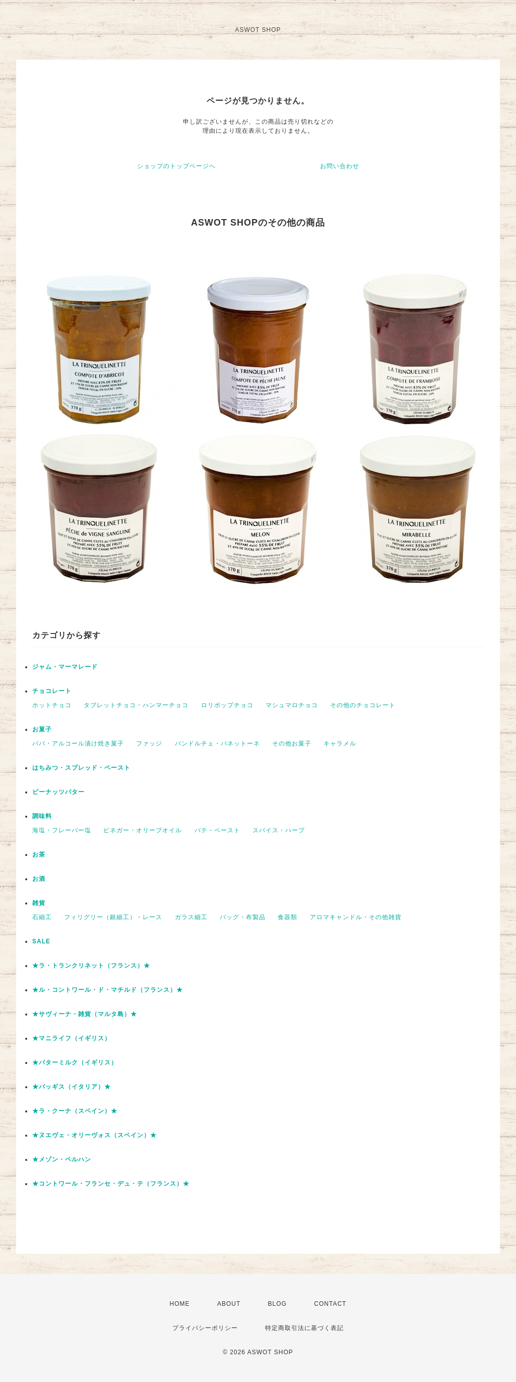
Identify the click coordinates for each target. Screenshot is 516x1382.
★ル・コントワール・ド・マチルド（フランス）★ (107, 989)
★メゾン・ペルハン (61, 1159)
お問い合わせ (339, 166)
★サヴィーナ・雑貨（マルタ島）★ (84, 1014)
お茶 (38, 854)
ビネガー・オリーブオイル (142, 830)
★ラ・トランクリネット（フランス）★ (91, 965)
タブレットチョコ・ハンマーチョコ (136, 705)
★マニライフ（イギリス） (71, 1038)
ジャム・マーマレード (65, 666)
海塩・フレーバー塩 (61, 830)
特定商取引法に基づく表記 (304, 1328)
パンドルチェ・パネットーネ (217, 743)
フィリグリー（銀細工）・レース (113, 917)
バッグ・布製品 (243, 917)
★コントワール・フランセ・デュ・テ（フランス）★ (110, 1183)
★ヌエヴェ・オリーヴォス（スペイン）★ (94, 1135)
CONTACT (330, 1303)
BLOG (277, 1303)
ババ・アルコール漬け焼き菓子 (78, 743)
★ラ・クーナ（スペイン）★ (74, 1110)
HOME (180, 1303)
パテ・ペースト (217, 830)
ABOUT (228, 1303)
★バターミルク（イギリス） (74, 1062)
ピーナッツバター (58, 791)
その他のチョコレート (363, 705)
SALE (41, 941)
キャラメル (340, 743)
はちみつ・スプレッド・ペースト (81, 767)
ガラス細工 (191, 917)
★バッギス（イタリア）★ (71, 1086)
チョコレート (52, 691)
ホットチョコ (52, 705)
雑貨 (38, 903)
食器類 (287, 917)
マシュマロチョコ (292, 705)
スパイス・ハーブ (278, 830)
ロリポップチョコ (227, 705)
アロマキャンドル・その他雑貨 (356, 917)
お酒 (38, 878)
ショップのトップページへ (176, 166)
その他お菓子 (291, 743)
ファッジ (149, 743)
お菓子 (42, 729)
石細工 (42, 917)
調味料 (42, 816)
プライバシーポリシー (205, 1328)
